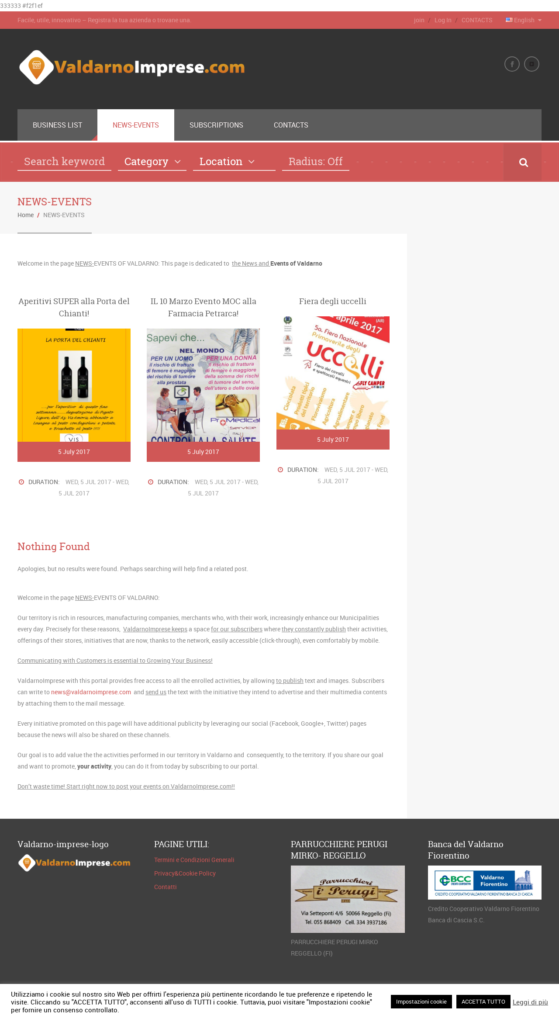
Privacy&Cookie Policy (185, 873)
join (419, 20)
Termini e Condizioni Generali (194, 859)
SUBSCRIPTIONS (216, 125)
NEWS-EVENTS (136, 125)
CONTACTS (477, 20)
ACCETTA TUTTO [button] (483, 1001)
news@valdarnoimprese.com (91, 692)
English (521, 20)
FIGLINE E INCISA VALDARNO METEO (483, 266)
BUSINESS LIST (57, 125)
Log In (443, 20)
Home (25, 215)
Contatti (165, 887)
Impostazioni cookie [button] (421, 1001)
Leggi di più (530, 1002)
